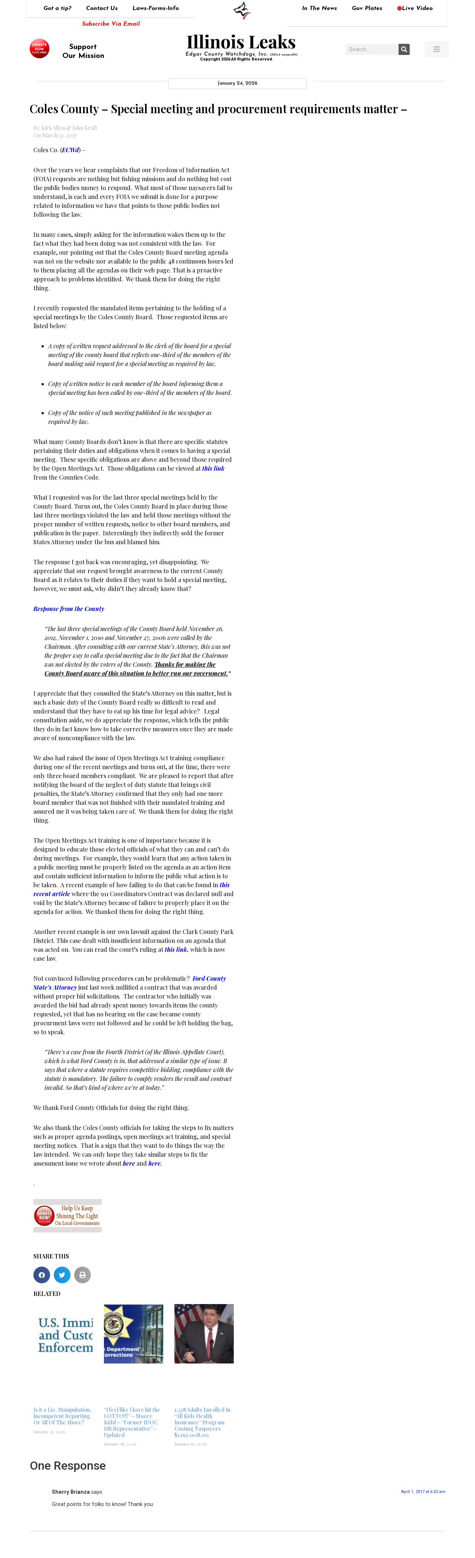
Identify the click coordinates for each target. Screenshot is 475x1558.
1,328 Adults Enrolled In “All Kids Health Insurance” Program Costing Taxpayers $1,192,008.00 (202, 1422)
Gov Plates (367, 9)
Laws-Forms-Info (155, 9)
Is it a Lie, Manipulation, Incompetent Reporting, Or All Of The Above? (62, 1416)
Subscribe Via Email (111, 24)
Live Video (415, 9)
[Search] (404, 49)
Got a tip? (57, 9)
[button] (41, 1275)
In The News (319, 9)
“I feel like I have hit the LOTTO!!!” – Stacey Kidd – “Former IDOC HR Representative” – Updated (132, 1422)
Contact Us (102, 9)
